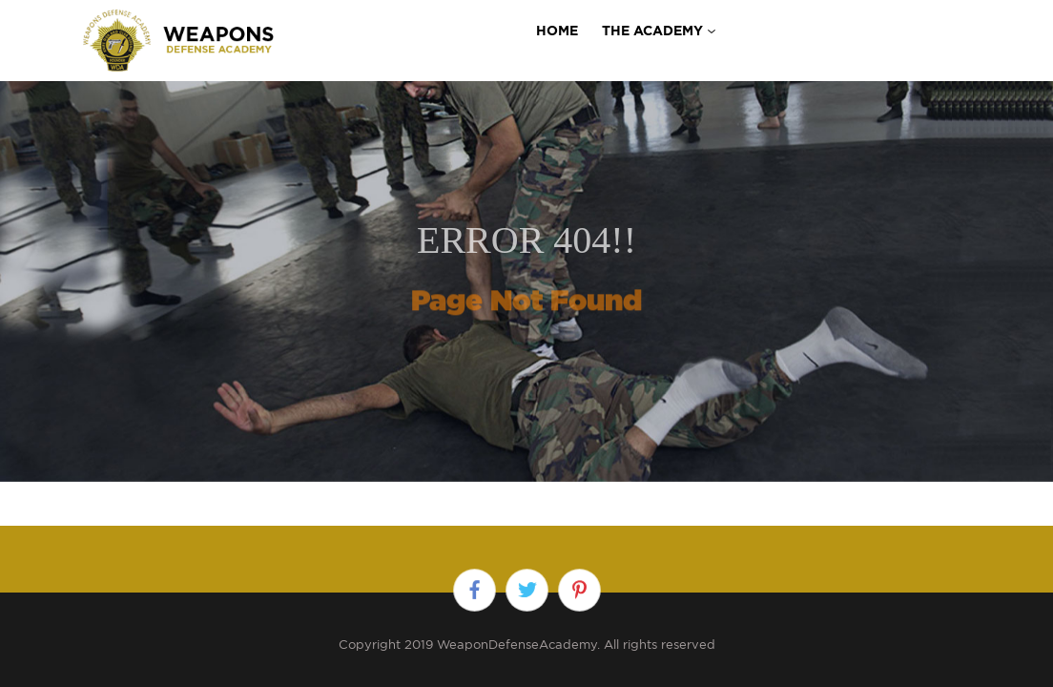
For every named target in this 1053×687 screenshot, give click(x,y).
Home (557, 30)
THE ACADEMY (652, 30)
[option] (526, 259)
